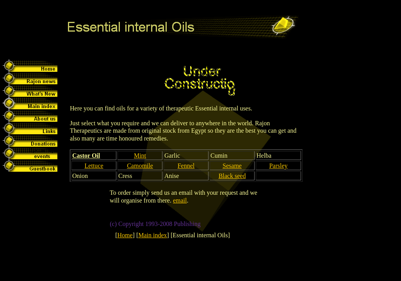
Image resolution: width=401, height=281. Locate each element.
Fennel (186, 165)
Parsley (278, 165)
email (180, 200)
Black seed (232, 176)
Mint (140, 155)
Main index (152, 235)
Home (124, 235)
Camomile (140, 165)
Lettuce (94, 165)
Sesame (232, 165)
